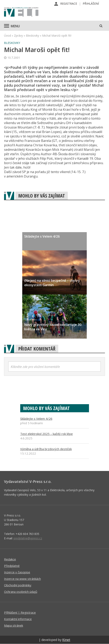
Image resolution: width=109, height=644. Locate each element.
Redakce (10, 559)
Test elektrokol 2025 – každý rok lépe (46, 434)
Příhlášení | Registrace (20, 612)
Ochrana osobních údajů (20, 592)
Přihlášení (91, 3)
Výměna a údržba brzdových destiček (46, 449)
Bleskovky (32, 35)
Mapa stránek (13, 625)
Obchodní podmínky (17, 585)
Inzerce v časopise (17, 572)
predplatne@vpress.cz (28, 538)
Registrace (68, 3)
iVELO (21, 12)
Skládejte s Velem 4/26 (36, 419)
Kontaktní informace (18, 619)
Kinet (66, 640)
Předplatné (12, 566)
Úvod (7, 35)
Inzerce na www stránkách (22, 579)
